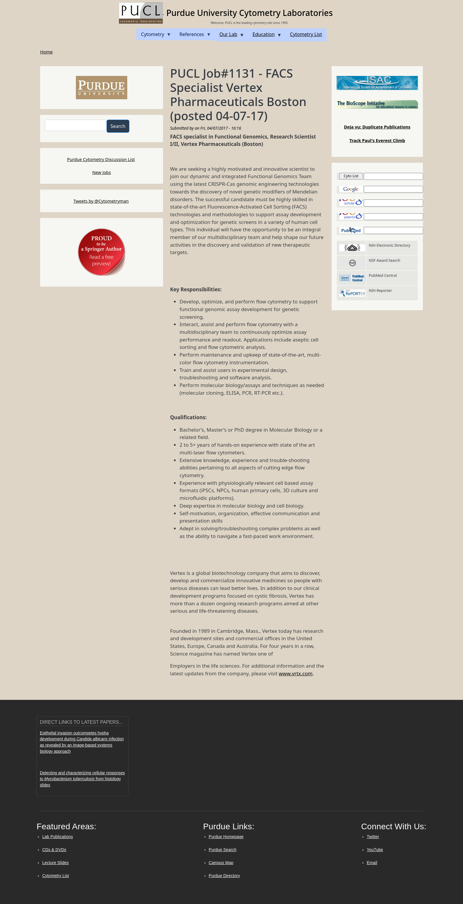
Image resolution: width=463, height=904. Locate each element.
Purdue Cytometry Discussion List (101, 159)
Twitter (373, 837)
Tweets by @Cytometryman (100, 201)
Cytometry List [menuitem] (306, 34)
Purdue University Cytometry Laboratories (249, 12)
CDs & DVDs (54, 850)
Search (117, 126)
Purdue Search (223, 850)
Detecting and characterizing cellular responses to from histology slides (82, 779)
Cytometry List (55, 876)
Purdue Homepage (226, 837)
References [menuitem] (193, 35)
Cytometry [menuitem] (153, 35)
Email (372, 863)
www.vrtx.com (295, 673)
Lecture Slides (55, 863)
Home (46, 52)
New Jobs (101, 172)
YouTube (375, 850)
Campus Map (221, 863)
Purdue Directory (224, 876)
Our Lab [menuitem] (229, 36)
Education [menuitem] (265, 36)
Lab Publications (57, 837)
